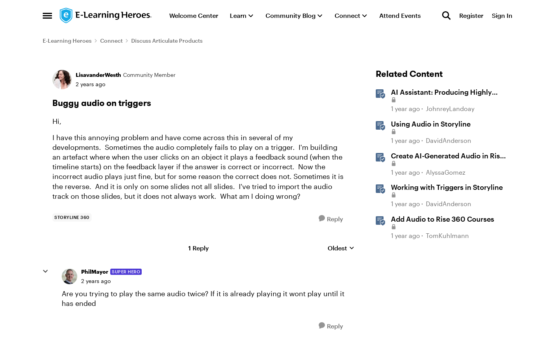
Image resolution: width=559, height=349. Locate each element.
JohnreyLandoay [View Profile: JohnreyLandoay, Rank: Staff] (450, 109)
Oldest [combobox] (341, 248)
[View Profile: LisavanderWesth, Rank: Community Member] (62, 79)
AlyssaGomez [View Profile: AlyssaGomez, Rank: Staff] (445, 172)
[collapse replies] (45, 271)
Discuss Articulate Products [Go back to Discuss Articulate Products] (167, 40)
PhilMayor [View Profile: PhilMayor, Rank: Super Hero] (94, 271)
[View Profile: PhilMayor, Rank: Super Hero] (69, 276)
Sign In (502, 15)
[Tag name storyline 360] (72, 217)
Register (471, 15)
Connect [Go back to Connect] (111, 40)
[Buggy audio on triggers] (96, 281)
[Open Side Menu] (47, 15)
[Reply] (331, 218)
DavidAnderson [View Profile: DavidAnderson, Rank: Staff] (448, 140)
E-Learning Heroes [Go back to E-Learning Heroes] (67, 40)
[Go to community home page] (106, 15)
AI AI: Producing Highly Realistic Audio (441, 92)
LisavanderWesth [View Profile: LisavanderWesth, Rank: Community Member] (98, 74)
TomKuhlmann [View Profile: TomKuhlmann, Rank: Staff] (447, 235)
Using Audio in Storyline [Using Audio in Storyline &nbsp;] (430, 124)
